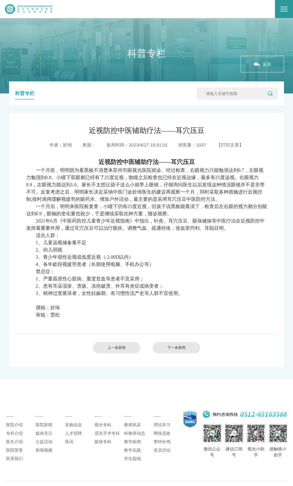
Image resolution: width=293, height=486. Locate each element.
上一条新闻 (115, 348)
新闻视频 (44, 455)
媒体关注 (44, 438)
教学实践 (132, 455)
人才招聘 (73, 438)
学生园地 (132, 464)
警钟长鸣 (162, 447)
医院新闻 (44, 430)
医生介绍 (14, 447)
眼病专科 (103, 447)
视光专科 (103, 430)
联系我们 (14, 464)
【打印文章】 (230, 144)
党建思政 (163, 413)
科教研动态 (134, 438)
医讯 (69, 447)
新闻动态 (45, 413)
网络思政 (162, 438)
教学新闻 (132, 447)
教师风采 (132, 430)
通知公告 (74, 413)
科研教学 (133, 413)
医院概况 (15, 413)
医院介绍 (14, 430)
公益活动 (44, 447)
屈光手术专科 (107, 438)
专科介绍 (14, 438)
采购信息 (73, 430)
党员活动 (162, 455)
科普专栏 (24, 93)
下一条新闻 (178, 348)
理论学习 (162, 430)
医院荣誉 (14, 455)
